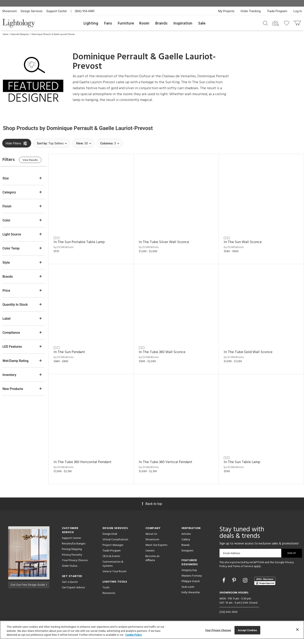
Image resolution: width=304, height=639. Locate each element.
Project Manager (113, 541)
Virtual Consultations (115, 535)
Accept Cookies (247, 630)
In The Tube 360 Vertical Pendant (169, 458)
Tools (106, 583)
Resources (109, 589)
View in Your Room (114, 567)
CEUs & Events (111, 552)
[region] (152, 630)
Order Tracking (251, 11)
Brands (161, 23)
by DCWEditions (69, 245)
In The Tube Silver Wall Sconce (167, 241)
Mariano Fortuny (191, 571)
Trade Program (277, 11)
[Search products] (265, 23)
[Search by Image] (275, 23)
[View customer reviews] (264, 577)
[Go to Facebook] (224, 576)
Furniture (126, 23)
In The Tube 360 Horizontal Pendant (88, 458)
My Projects (226, 11)
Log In (297, 11)
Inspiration (182, 23)
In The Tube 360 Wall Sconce (165, 349)
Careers (149, 546)
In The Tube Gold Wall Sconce (250, 349)
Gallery (185, 535)
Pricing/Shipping (72, 545)
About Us (151, 530)
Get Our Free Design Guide (29, 580)
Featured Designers (20, 34)
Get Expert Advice (73, 583)
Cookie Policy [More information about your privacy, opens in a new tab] (133, 634)
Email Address (231, 549)
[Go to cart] (297, 22)
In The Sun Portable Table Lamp (84, 241)
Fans (108, 23)
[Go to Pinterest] (234, 576)
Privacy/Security (72, 550)
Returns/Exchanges (73, 539)
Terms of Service (243, 562)
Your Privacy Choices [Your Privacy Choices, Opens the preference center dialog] (218, 630)
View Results (36, 160)
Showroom (9, 11)
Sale (201, 23)
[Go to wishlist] (287, 23)
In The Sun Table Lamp (244, 458)
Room (144, 23)
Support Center (56, 11)
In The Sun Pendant (74, 349)
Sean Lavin (187, 582)
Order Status (69, 561)
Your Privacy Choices (75, 556)
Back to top (152, 500)
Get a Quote (70, 578)
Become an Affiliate (152, 554)
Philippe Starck (190, 577)
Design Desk (110, 530)
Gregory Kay (189, 566)
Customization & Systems (113, 559)
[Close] (297, 629)
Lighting (91, 23)
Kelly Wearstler (190, 588)
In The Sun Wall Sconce (245, 241)
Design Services (31, 11)
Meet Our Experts (156, 541)
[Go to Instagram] (245, 576)
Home (5, 34)
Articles (186, 530)
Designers (187, 546)
